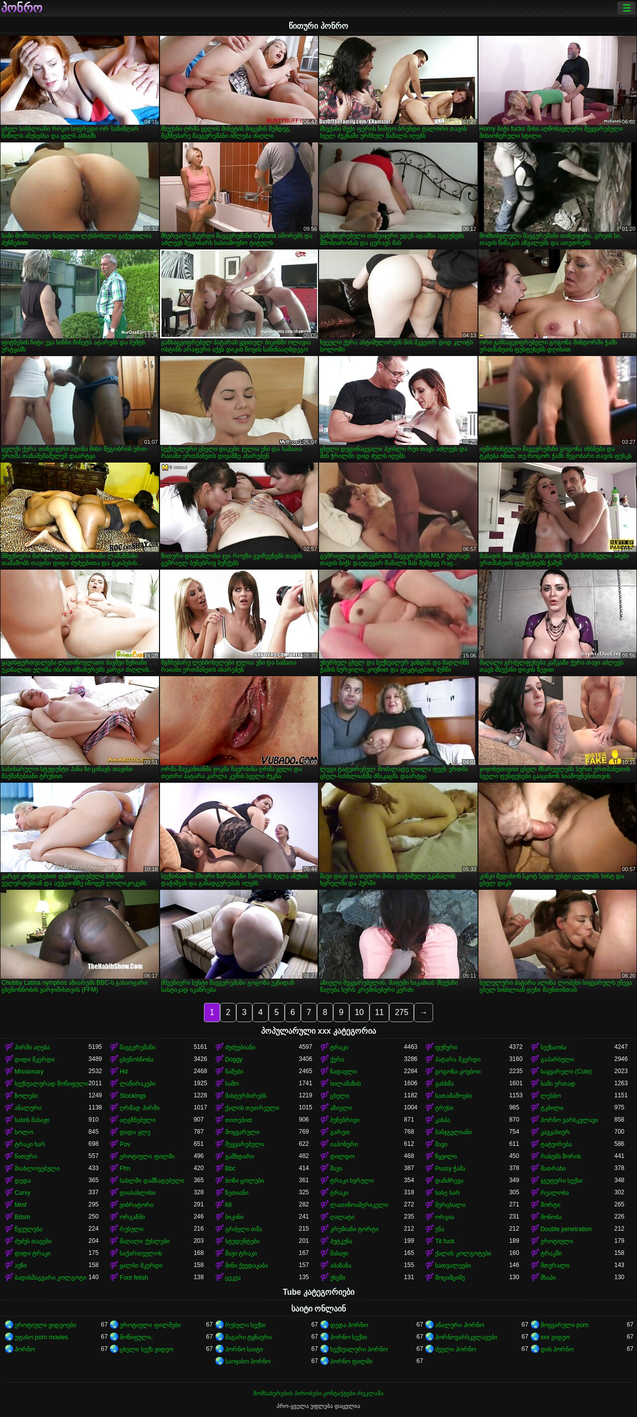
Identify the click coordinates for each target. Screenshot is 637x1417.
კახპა (442, 1120)
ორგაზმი (132, 1217)
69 (228, 1204)
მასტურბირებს (246, 1095)
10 (359, 1012)
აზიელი (341, 1107)
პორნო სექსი (348, 1337)
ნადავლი (343, 1071)
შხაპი (548, 1277)
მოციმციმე (450, 1277)
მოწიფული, (136, 1337)
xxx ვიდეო (555, 1337)
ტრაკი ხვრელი (352, 1180)
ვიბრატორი (136, 1204)
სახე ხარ (447, 1192)
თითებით (238, 1120)
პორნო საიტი (244, 1349)
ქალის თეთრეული (252, 1107)
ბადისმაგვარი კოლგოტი (50, 1277)
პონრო (21, 8)
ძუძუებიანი (240, 1047)
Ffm (125, 1168)
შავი (441, 1144)
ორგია (444, 1217)
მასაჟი (339, 1253)
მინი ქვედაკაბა (246, 1265)
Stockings (133, 1095)
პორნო (25, 1349)
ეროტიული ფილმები (150, 1325)
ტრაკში (551, 1253)
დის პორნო (557, 1349)
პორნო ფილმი (351, 1361)
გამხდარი (239, 1156)
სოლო (24, 1132)
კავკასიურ (555, 1132)
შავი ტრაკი (241, 1253)
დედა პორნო (349, 1325)
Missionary (29, 1071)
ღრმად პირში (139, 1107)
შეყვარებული (244, 1144)
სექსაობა (553, 1047)
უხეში (337, 1277)
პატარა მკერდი (457, 1059)
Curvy (22, 1192)
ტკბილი (552, 1107)
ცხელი (339, 1095)
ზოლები (26, 1095)
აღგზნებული (137, 1120)
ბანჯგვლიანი (453, 1132)
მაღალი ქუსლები (144, 1241)
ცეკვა (233, 1277)
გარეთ (340, 1132)
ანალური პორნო (459, 1325)
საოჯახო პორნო (248, 1361)
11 (379, 1012)
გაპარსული (557, 1059)
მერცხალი (450, 1204)
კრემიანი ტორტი (354, 1229)
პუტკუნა (341, 1241)
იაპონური (344, 1144)
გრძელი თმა (243, 1229)
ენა (439, 1229)
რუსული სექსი (245, 1325)
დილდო (342, 1156)
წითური (26, 1156)
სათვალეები (453, 1265)
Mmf (20, 1204)
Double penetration (566, 1229)
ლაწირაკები (137, 1083)
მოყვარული (242, 1132)
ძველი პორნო (455, 1349)
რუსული (131, 1229)
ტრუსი (444, 1107)
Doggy (234, 1059)
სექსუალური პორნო (359, 1349)
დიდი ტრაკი (32, 1253)
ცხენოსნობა (136, 1059)
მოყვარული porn (565, 1325)
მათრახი (553, 1168)
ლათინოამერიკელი (359, 1204)
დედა (23, 1180)
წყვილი (446, 1156)
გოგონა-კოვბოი (458, 1071)
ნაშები (234, 1071)
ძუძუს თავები (33, 1241)
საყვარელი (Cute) (566, 1071)
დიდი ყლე (135, 1132)
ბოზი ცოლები (244, 1180)
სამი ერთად (558, 1083)
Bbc (230, 1168)
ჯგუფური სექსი (561, 1180)
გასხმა (444, 1083)
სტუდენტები (242, 1241)
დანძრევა (449, 1180)
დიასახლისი (137, 1192)
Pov (125, 1144)
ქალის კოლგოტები (463, 1253)
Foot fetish (134, 1277)
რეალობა (555, 1192)
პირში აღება (32, 1047)
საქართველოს (141, 1253)
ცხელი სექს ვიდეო (146, 1349)
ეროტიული (557, 1241)
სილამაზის (345, 1083)
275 (401, 1012)
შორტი (550, 1204)
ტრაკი (339, 1047)
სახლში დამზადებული (152, 1180)
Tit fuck (444, 1241)
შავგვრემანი (137, 1047)
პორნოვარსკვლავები (466, 1337)
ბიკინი (234, 1217)
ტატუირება (556, 1144)
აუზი (21, 1265)
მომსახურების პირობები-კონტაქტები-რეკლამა (318, 1393)
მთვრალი (555, 1265)
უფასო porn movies (41, 1337)
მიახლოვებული (37, 1168)
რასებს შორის (561, 1156)
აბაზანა (340, 1265)
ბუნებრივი (344, 1120)
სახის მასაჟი (32, 1120)
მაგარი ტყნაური (248, 1337)
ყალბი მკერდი (141, 1265)
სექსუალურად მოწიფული (51, 1083)
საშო (232, 1083)
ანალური (28, 1107)
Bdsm (22, 1217)
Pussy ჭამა (450, 1168)
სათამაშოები (453, 1095)
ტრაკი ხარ (30, 1144)
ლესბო (551, 1095)
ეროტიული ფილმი (147, 1156)
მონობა (551, 1217)
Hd (123, 1071)
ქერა (337, 1059)
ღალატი (342, 1217)
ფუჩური (446, 1047)
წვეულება (28, 1229)
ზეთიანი (236, 1192)
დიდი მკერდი (35, 1059)
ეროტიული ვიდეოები (45, 1325)
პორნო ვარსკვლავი (569, 1120)
